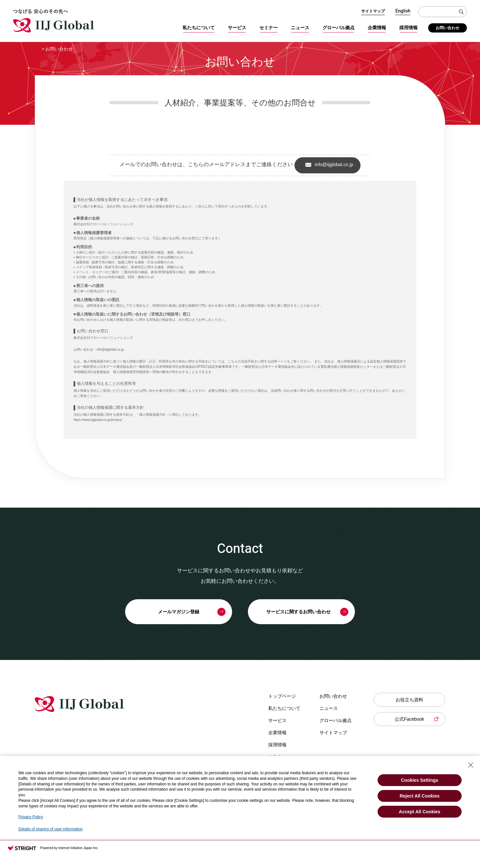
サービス (237, 27)
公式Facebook (409, 719)
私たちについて (199, 27)
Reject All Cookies (420, 796)
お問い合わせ (447, 28)
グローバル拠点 (338, 27)
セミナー (268, 27)
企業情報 (377, 27)
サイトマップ (373, 11)
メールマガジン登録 (178, 611)
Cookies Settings (419, 780)
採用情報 (408, 27)
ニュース (300, 27)
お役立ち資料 (409, 699)
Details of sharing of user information (50, 829)
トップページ (282, 696)
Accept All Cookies (419, 811)
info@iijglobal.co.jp (334, 164)
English (402, 11)
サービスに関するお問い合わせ (298, 611)
